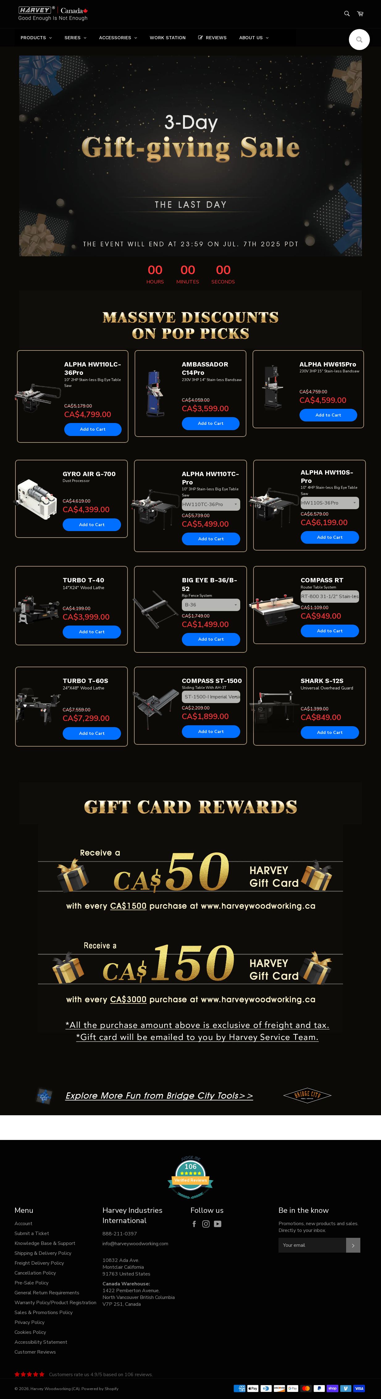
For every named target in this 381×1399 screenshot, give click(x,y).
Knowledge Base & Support (45, 1243)
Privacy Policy (29, 1322)
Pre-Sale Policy (31, 1283)
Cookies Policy (30, 1332)
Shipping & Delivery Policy (43, 1253)
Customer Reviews (35, 1352)
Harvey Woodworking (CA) (55, 1389)
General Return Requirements (47, 1292)
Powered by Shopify (100, 1389)
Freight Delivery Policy (39, 1263)
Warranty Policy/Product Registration (55, 1302)
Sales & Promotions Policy (44, 1312)
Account (23, 1223)
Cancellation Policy (35, 1273)
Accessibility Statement (41, 1342)
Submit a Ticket (32, 1233)
